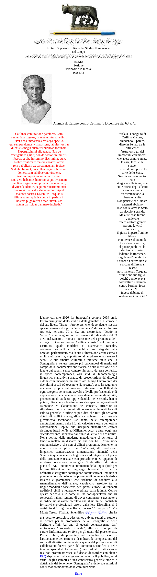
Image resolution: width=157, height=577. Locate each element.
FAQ (43, 556)
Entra (78, 573)
